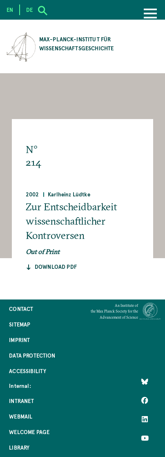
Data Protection (32, 355)
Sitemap (19, 324)
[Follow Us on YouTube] (145, 438)
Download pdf (56, 266)
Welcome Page (29, 432)
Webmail (20, 416)
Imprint (19, 340)
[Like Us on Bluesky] (145, 381)
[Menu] (150, 14)
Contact (21, 309)
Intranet (21, 401)
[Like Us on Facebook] (145, 400)
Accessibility (27, 371)
